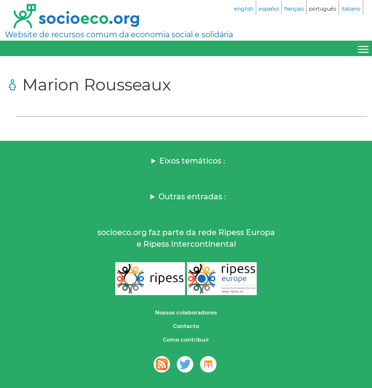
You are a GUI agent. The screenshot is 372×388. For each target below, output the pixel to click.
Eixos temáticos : (192, 160)
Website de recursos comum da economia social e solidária (119, 34)
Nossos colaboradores (186, 312)
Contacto (186, 326)
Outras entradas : (192, 196)
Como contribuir (186, 339)
